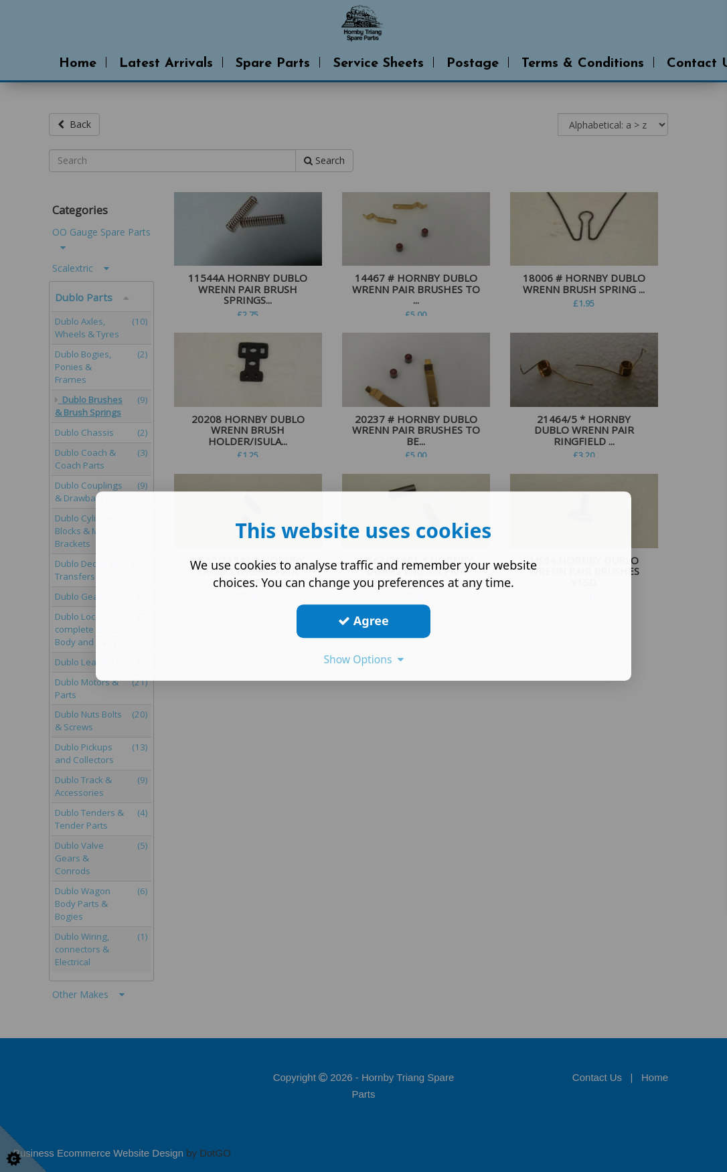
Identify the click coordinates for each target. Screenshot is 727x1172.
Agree (363, 620)
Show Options (363, 659)
